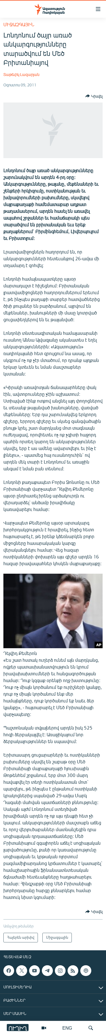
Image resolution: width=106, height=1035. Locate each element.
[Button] (94, 96)
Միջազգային (18, 24)
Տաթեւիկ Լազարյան (21, 74)
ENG (67, 1027)
